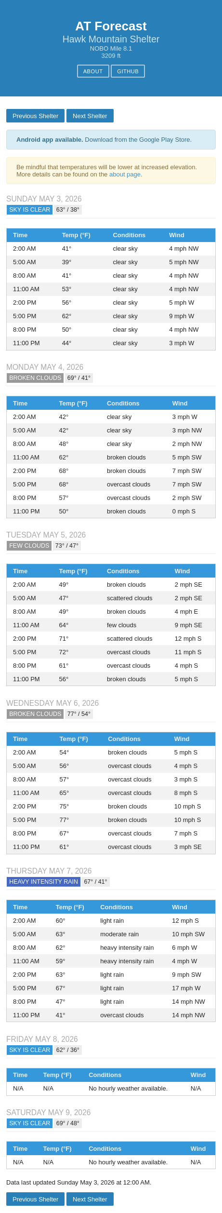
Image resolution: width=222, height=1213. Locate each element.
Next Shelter (90, 116)
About (93, 71)
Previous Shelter (35, 116)
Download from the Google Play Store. (104, 139)
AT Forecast (110, 26)
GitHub (128, 71)
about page (125, 174)
